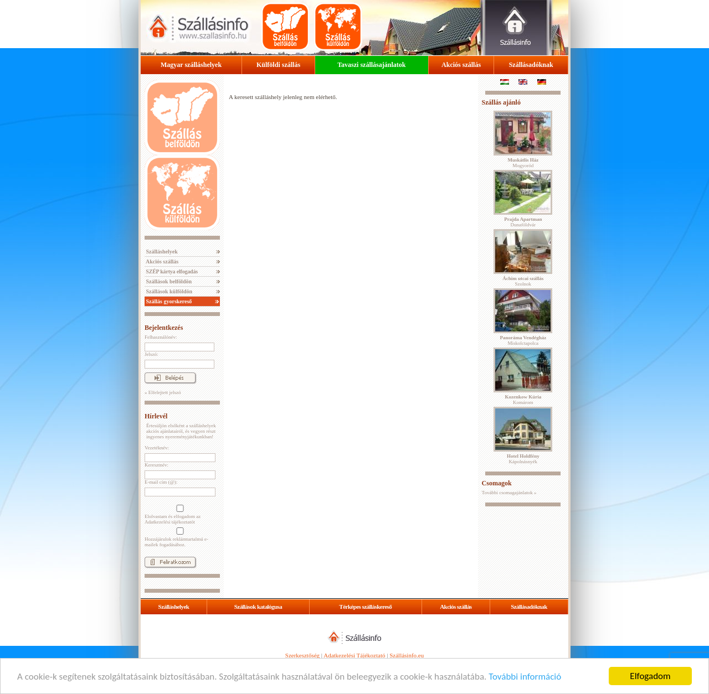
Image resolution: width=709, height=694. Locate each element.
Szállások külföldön (168, 291)
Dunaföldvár (523, 221)
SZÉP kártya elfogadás (171, 271)
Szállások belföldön (168, 281)
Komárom (523, 399)
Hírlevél (156, 416)
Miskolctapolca (523, 340)
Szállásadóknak (531, 65)
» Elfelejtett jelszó (163, 392)
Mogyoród (522, 162)
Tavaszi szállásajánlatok (371, 65)
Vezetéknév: (157, 447)
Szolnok (522, 281)
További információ (525, 677)
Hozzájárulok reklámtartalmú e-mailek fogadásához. (179, 537)
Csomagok (497, 483)
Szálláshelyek (161, 251)
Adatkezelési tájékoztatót (170, 522)
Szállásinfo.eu (406, 655)
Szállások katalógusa (258, 606)
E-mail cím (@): (161, 482)
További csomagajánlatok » (509, 492)
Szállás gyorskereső (168, 301)
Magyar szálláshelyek (191, 65)
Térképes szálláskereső (365, 606)
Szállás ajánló (501, 102)
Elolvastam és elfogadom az (179, 515)
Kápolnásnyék (523, 458)
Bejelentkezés (164, 328)
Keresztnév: (156, 465)
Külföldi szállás (278, 65)
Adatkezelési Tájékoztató (354, 655)
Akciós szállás (461, 65)
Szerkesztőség (302, 655)
